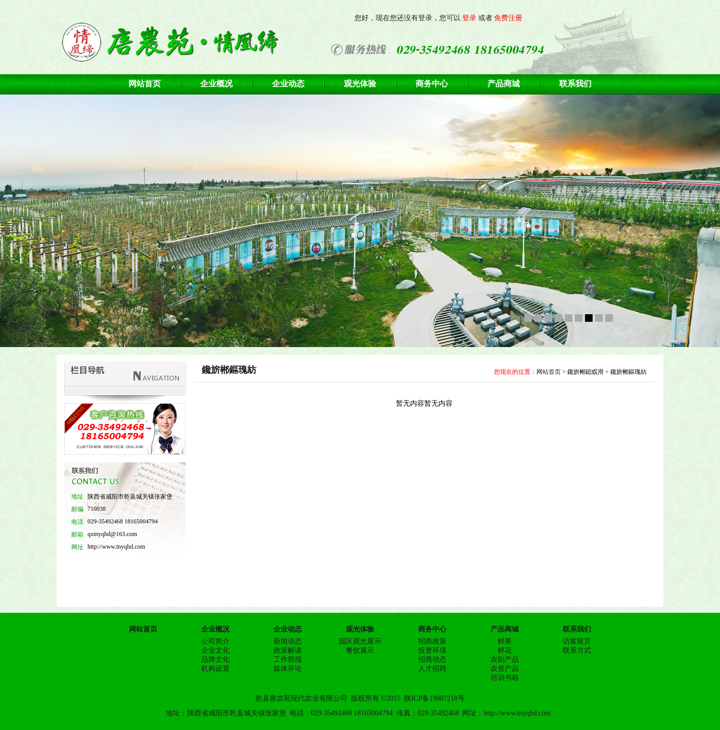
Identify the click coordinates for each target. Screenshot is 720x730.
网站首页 (548, 371)
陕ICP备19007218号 (434, 698)
